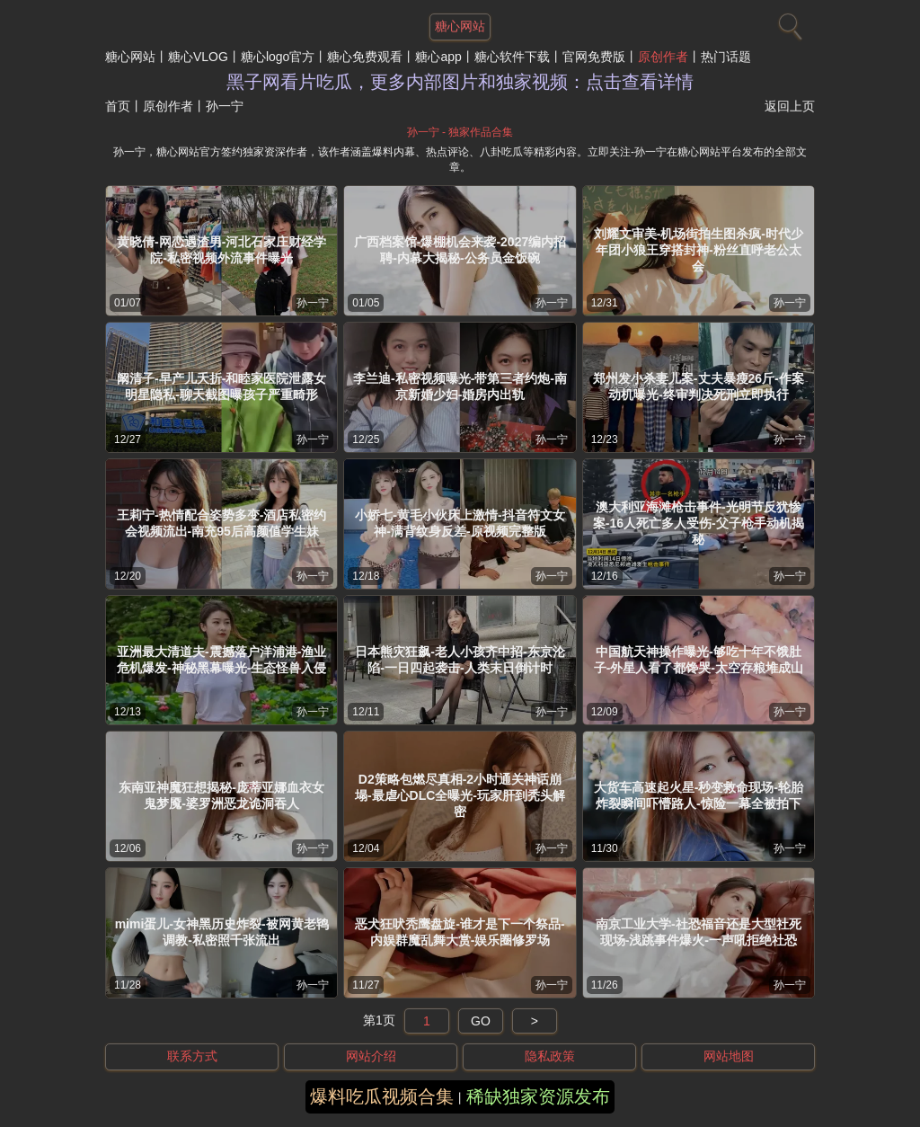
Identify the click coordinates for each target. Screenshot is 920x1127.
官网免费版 (593, 56)
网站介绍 (371, 1056)
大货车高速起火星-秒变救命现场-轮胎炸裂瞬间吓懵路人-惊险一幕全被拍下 (698, 795)
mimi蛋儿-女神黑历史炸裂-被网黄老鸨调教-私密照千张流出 (222, 932)
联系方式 (192, 1056)
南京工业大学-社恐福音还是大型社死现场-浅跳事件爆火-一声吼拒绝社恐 (698, 932)
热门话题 (726, 56)
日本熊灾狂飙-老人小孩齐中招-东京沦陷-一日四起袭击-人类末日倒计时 (459, 659)
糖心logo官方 (277, 56)
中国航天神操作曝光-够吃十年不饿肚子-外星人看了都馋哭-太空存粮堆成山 (698, 659)
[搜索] (788, 22)
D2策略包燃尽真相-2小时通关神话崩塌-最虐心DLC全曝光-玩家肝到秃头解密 (460, 795)
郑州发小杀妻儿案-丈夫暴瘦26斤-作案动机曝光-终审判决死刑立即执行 (698, 386)
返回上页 (790, 106)
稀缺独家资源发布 (538, 1096)
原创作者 (663, 56)
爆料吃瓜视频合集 (382, 1096)
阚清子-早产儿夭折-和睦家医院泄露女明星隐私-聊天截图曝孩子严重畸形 (221, 386)
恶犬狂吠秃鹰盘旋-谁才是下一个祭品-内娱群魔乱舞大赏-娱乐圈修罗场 (459, 932)
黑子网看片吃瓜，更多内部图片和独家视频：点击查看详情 (460, 82)
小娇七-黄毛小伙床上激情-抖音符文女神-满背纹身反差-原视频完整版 (459, 523)
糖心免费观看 (364, 56)
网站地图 (728, 1056)
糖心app (438, 56)
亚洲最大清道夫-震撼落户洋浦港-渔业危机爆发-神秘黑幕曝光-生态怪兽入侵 (221, 659)
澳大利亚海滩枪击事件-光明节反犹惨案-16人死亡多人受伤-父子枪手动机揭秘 (698, 523)
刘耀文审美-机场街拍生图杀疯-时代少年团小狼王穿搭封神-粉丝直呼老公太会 (698, 249)
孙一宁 (312, 303)
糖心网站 (130, 56)
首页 (117, 106)
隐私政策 (550, 1056)
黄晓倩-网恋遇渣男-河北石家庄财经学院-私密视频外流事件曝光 (221, 250)
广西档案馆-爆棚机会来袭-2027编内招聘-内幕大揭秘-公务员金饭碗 (460, 250)
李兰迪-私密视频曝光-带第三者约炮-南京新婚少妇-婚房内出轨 (460, 386)
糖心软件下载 (512, 56)
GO (481, 1021)
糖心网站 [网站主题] (460, 26)
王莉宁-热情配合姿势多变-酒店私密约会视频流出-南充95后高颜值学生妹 (221, 523)
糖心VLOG (198, 56)
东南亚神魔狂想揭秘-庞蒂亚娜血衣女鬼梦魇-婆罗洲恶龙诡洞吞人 (221, 795)
